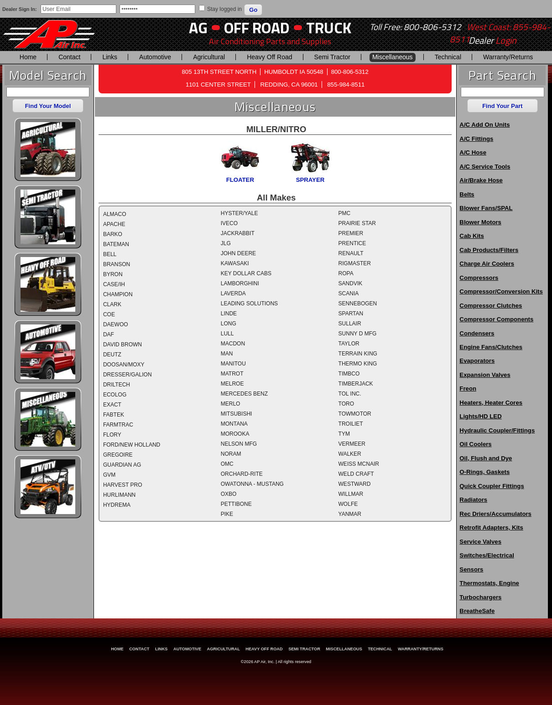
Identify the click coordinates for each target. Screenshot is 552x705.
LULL (227, 333)
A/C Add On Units (484, 124)
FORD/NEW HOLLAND (131, 445)
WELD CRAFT (356, 474)
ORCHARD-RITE (242, 474)
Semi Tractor (332, 57)
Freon (467, 388)
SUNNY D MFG (357, 333)
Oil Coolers (475, 444)
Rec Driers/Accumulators (495, 513)
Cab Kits (471, 235)
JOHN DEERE (238, 253)
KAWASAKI (235, 263)
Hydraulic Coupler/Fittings (497, 430)
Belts (466, 194)
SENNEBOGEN (357, 303)
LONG (228, 323)
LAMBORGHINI (240, 283)
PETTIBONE (236, 504)
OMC (227, 464)
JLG (226, 243)
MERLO (230, 404)
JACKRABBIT (238, 233)
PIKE (227, 514)
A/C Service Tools (484, 166)
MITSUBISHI (236, 414)
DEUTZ (112, 354)
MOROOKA (235, 434)
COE (109, 314)
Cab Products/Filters (488, 250)
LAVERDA (233, 293)
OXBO (229, 494)
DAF (108, 334)
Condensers (476, 333)
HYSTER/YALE (239, 213)
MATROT (232, 374)
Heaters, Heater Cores (490, 402)
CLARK (112, 304)
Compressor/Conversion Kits (500, 291)
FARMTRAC (118, 425)
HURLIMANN (119, 495)
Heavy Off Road (269, 57)
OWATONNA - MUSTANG (252, 484)
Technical (448, 57)
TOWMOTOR (354, 414)
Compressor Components (496, 319)
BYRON (113, 274)
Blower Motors (480, 222)
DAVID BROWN (122, 344)
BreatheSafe (477, 610)
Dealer (492, 40)
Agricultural (209, 57)
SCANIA (348, 293)
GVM (109, 475)
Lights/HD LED (480, 416)
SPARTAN (351, 313)
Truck (328, 27)
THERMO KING (357, 363)
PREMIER (351, 233)
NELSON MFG (239, 444)
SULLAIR (349, 323)
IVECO (229, 223)
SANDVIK (350, 283)
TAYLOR (348, 343)
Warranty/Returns (508, 57)
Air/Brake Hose (481, 180)
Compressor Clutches (490, 305)
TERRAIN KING (357, 353)
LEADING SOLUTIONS (249, 303)
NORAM (231, 454)
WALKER (349, 454)
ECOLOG (114, 394)
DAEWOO (115, 324)
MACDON (233, 343)
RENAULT (351, 253)
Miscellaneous (392, 57)
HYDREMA (116, 505)
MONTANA (234, 424)
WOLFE (348, 504)
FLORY (112, 435)
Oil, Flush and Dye (485, 458)
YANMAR (349, 514)
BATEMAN (116, 244)
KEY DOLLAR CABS (246, 273)
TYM (344, 434)
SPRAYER (310, 179)
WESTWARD (354, 484)
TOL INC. (349, 394)
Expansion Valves (484, 374)
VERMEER (351, 444)
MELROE (232, 384)
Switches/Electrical (486, 555)
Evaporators (477, 360)
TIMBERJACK (355, 384)
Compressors (478, 277)
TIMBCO (349, 374)
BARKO (112, 234)
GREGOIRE (118, 455)
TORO (346, 404)
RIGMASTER (354, 263)
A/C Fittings (476, 138)
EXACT (112, 404)
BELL (109, 254)
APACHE (114, 224)
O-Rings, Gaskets (484, 471)
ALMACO (114, 214)
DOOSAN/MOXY (124, 364)
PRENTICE (352, 243)
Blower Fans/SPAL (485, 208)
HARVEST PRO (122, 485)
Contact (69, 57)
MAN (227, 353)
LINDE (229, 313)
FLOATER (240, 179)
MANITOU (233, 363)
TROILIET (350, 424)
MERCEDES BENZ (244, 394)
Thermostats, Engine (489, 583)
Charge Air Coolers (486, 263)
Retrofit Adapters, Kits (491, 527)
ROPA (346, 273)
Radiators (473, 499)
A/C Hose (472, 152)
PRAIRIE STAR (357, 223)
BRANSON (116, 264)
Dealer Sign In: (19, 9)
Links (109, 57)
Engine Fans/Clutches (490, 347)
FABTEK (113, 415)
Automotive (155, 57)
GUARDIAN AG (122, 465)
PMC (344, 213)
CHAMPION (118, 294)
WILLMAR (351, 494)
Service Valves (480, 541)
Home (28, 57)
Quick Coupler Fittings (491, 486)
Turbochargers (480, 597)
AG (198, 27)
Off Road (257, 27)
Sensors (471, 569)
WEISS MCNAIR (358, 464)
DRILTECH (116, 384)
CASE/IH (114, 284)
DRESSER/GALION (127, 374)
